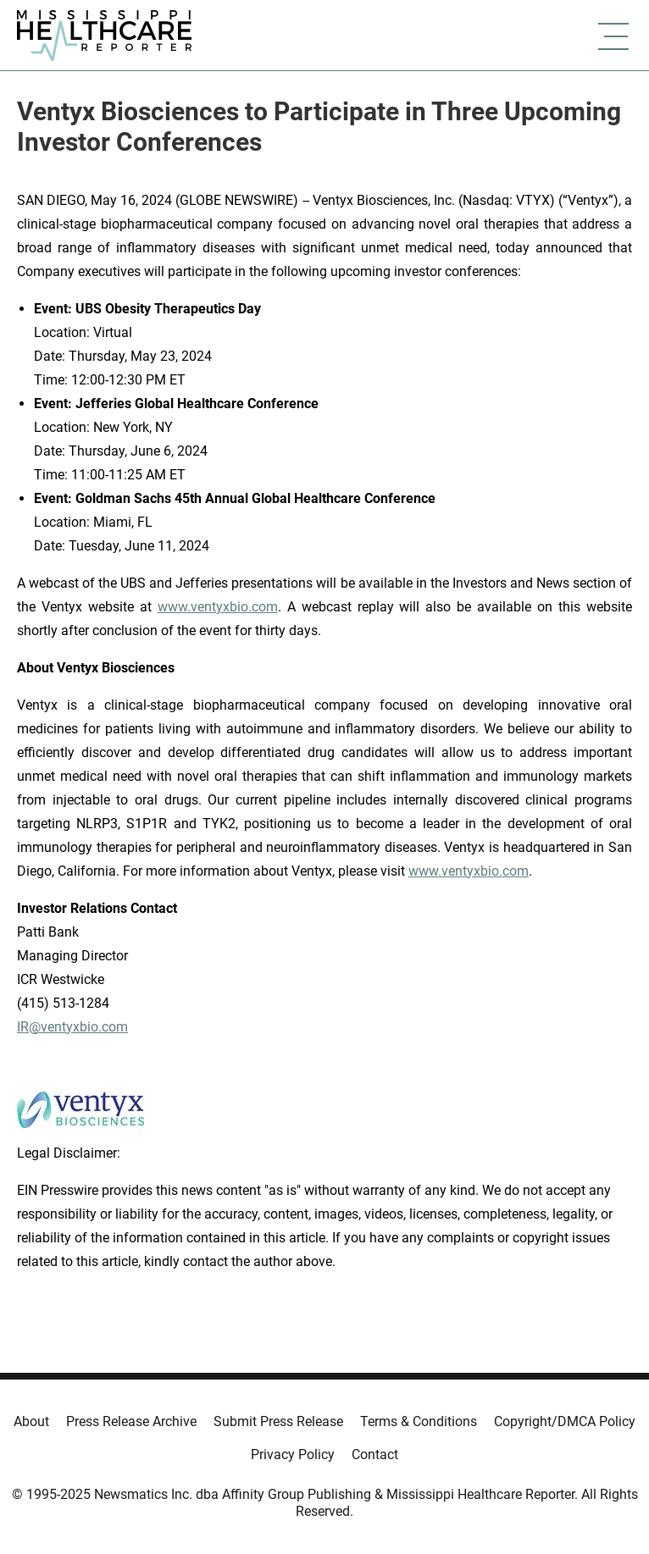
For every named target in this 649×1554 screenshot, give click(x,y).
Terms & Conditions (418, 1421)
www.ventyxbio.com (218, 607)
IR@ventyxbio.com (72, 1027)
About (31, 1421)
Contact (375, 1454)
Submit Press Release (278, 1421)
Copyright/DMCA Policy (564, 1421)
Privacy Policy (293, 1454)
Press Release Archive (131, 1421)
